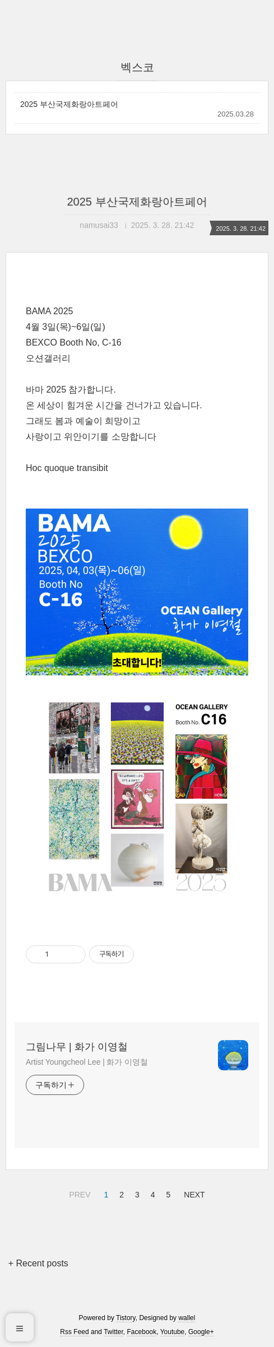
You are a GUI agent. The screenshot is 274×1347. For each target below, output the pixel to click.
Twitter (113, 1332)
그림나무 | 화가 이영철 (77, 1046)
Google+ (201, 1332)
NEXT (193, 1193)
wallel (186, 1318)
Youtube (172, 1332)
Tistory (126, 1318)
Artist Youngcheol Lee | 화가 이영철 (87, 1061)
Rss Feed (74, 1332)
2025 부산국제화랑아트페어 (69, 104)
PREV (78, 1193)
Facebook (142, 1332)
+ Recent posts (38, 1263)
